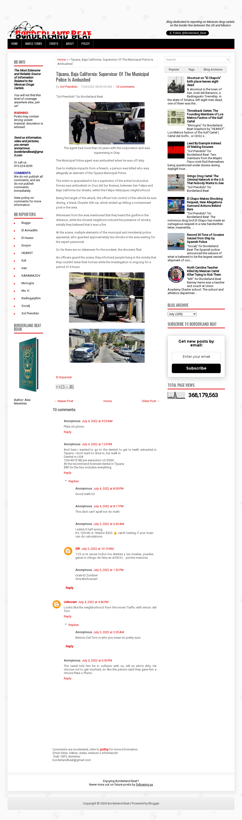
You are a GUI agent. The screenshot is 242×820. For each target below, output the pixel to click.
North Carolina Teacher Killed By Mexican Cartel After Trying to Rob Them (204, 271)
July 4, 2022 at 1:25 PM (97, 444)
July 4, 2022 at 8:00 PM (108, 488)
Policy (86, 44)
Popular (174, 69)
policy (25, 198)
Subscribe (196, 368)
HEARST (27, 253)
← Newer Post (63, 401)
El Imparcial (64, 377)
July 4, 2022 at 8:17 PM (108, 506)
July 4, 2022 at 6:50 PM (97, 660)
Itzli (24, 260)
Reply (67, 432)
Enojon (26, 245)
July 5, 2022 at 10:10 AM (97, 548)
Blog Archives (213, 69)
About (70, 44)
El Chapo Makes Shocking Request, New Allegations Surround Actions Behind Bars (205, 204)
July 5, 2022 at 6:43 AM (108, 524)
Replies (74, 481)
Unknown (70, 602)
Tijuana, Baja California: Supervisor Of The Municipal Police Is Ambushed (102, 76)
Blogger (153, 803)
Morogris (28, 283)
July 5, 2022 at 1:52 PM (108, 570)
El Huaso (28, 238)
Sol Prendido (30, 313)
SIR (77, 548)
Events (54, 44)
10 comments (125, 86)
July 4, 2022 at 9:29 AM (97, 421)
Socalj (26, 306)
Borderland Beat (119, 803)
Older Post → (151, 401)
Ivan (24, 268)
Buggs (26, 223)
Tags (191, 69)
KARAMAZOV (31, 275)
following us (144, 784)
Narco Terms (33, 44)
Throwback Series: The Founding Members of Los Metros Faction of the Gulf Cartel (205, 116)
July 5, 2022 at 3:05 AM (108, 632)
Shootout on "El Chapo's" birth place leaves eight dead (204, 81)
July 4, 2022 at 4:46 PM (93, 602)
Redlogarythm (31, 298)
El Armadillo (30, 230)
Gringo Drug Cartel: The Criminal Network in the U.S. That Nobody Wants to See (205, 179)
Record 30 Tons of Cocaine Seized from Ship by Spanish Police (205, 238)
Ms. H (25, 290)
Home (14, 44)
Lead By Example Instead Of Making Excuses (204, 145)
